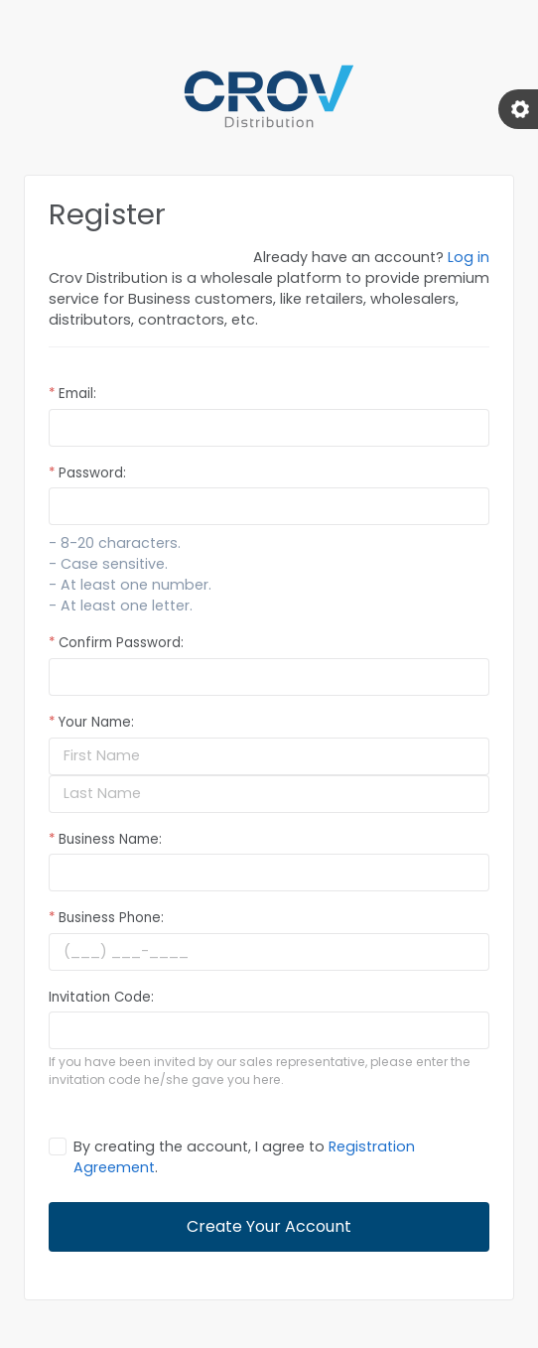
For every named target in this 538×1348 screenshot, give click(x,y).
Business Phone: (106, 917)
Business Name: (105, 839)
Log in (468, 257)
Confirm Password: (116, 642)
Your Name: (91, 722)
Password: (87, 473)
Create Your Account (269, 1226)
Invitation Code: (101, 997)
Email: (72, 393)
